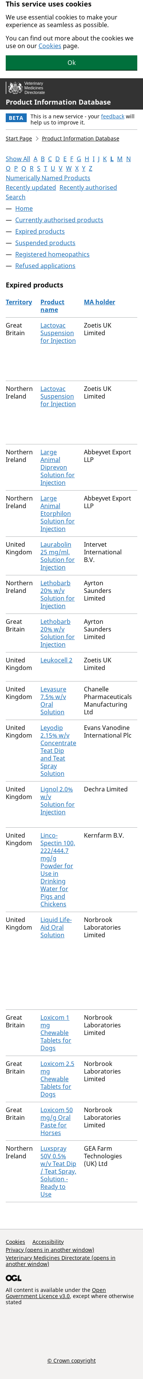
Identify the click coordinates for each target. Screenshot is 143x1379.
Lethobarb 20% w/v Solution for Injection (57, 594)
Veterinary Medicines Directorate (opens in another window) (61, 1261)
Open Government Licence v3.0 (56, 1293)
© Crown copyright (71, 1360)
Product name (52, 306)
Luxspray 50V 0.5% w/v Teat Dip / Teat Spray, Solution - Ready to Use (58, 1171)
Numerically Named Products (48, 178)
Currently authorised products (59, 220)
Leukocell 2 (56, 660)
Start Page (19, 138)
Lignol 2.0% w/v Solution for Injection (57, 800)
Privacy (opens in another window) (50, 1249)
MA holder (99, 302)
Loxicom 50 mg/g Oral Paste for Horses (56, 1121)
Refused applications (45, 266)
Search (16, 197)
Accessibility (48, 1241)
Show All (18, 159)
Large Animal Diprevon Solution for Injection (57, 467)
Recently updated (31, 187)
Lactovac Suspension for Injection (58, 333)
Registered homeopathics (52, 254)
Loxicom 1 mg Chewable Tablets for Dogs (55, 1032)
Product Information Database (58, 102)
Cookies (50, 46)
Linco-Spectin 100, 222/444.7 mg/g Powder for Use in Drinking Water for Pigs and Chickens (57, 869)
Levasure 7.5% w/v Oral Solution (53, 700)
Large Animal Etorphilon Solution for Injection (57, 513)
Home (24, 208)
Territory (19, 302)
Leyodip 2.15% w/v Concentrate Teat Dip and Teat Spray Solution (58, 750)
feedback (112, 116)
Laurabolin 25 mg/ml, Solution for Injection (57, 556)
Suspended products (45, 243)
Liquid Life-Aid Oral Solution (56, 927)
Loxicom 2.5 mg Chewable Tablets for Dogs (57, 1078)
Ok (71, 62)
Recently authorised (88, 187)
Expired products (40, 231)
